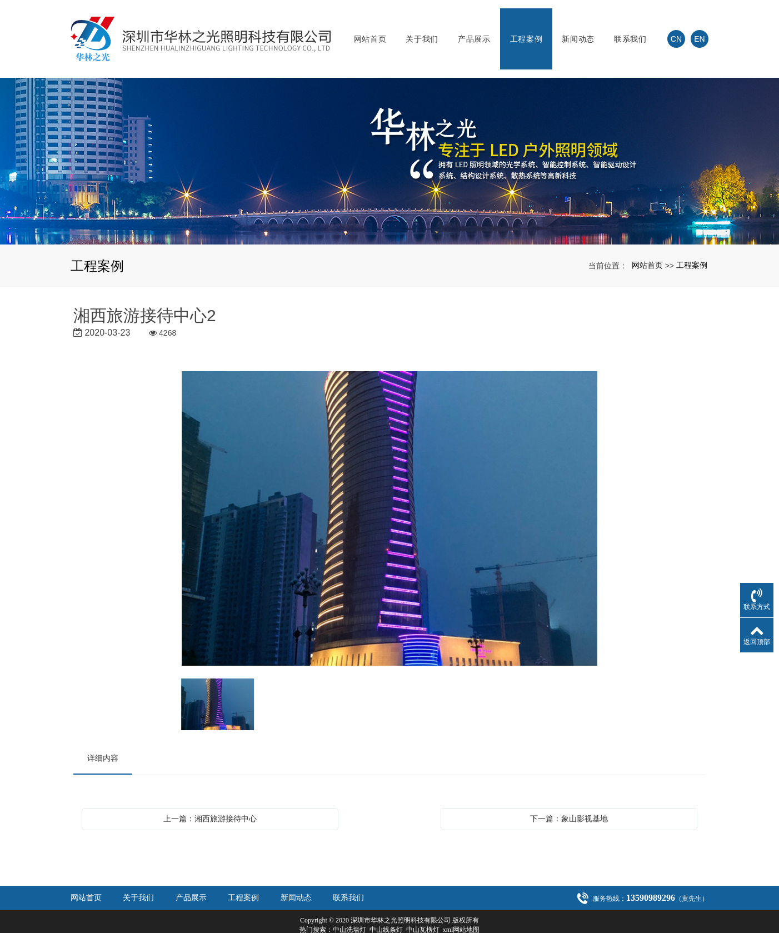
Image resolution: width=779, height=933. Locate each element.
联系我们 (630, 30)
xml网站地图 (461, 913)
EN (699, 30)
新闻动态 (578, 30)
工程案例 (526, 30)
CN (676, 30)
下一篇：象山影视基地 (569, 801)
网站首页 (370, 30)
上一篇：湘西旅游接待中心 (210, 801)
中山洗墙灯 (349, 913)
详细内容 (102, 741)
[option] (389, 503)
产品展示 (474, 30)
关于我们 (422, 30)
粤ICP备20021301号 (389, 922)
